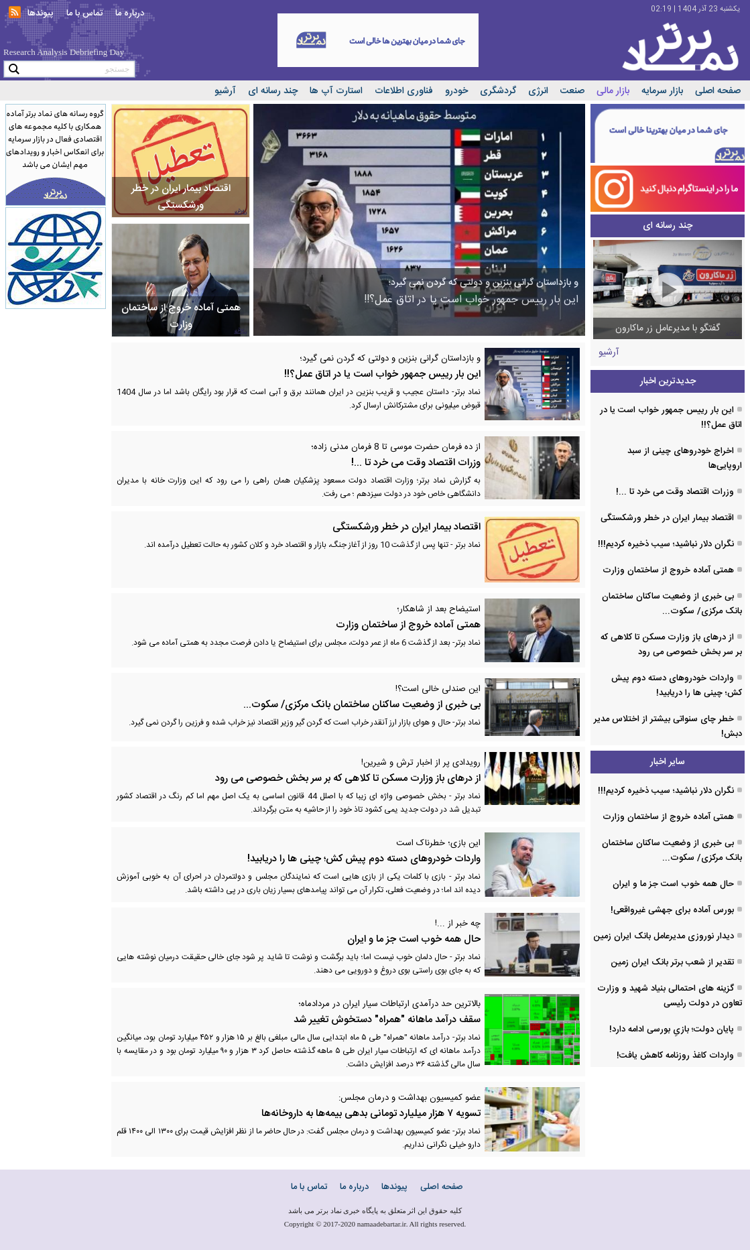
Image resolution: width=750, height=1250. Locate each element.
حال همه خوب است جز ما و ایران (348, 932)
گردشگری (498, 91)
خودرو (456, 91)
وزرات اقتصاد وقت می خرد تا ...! (348, 455)
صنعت (572, 91)
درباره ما (129, 13)
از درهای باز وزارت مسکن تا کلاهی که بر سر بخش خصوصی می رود (348, 771)
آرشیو (225, 91)
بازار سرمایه (662, 91)
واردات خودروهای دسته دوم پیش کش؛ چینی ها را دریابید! (348, 851)
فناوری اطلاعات (404, 91)
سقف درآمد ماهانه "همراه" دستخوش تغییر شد (348, 1012)
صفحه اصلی (718, 91)
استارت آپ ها (336, 91)
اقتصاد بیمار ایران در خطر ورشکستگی (406, 527)
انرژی (538, 91)
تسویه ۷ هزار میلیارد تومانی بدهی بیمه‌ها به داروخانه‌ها (348, 1106)
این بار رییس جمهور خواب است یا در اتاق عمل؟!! (348, 367)
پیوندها (40, 13)
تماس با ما (84, 13)
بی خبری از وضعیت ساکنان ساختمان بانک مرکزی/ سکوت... (348, 697)
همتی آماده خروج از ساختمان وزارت (348, 617)
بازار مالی (613, 91)
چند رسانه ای (273, 91)
